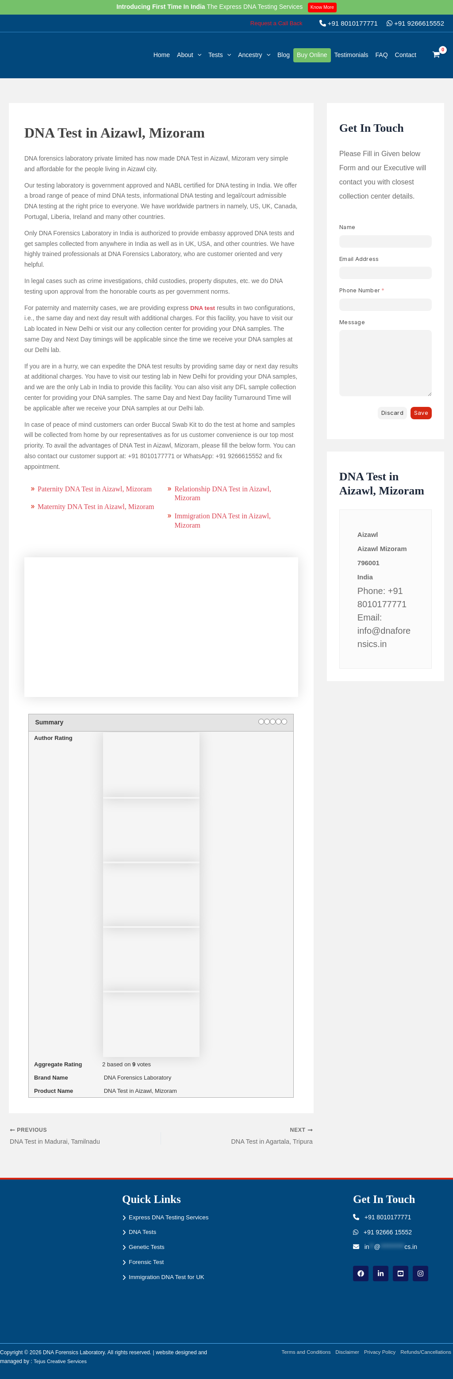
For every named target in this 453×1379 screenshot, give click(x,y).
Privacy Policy (378, 1352)
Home (162, 54)
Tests (219, 54)
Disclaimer (343, 1352)
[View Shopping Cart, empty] (436, 55)
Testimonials (351, 54)
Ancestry (254, 54)
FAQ (382, 54)
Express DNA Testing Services (170, 1217)
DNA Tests (143, 1232)
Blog (283, 54)
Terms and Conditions (300, 1352)
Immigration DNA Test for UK (168, 1276)
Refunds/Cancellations (426, 1352)
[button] (276, 23)
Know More (323, 7)
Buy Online (312, 54)
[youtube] (400, 1273)
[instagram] (420, 1273)
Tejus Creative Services (61, 1361)
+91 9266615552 (415, 23)
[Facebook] (361, 1273)
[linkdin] (380, 1273)
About (189, 54)
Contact (405, 54)
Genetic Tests (147, 1246)
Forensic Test (147, 1261)
